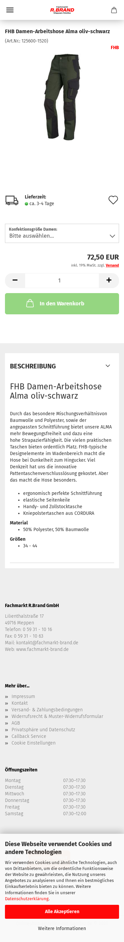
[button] (15, 280)
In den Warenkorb (54, 303)
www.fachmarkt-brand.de (42, 649)
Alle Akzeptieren (62, 911)
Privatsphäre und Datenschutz (43, 730)
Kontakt (20, 703)
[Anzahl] (62, 280)
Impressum (23, 696)
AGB (16, 723)
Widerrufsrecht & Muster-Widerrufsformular (57, 716)
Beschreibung (33, 366)
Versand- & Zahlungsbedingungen (47, 710)
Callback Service (29, 736)
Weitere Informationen (62, 928)
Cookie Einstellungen (34, 743)
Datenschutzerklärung (27, 898)
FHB (115, 47)
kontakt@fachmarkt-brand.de (47, 643)
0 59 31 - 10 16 (37, 629)
